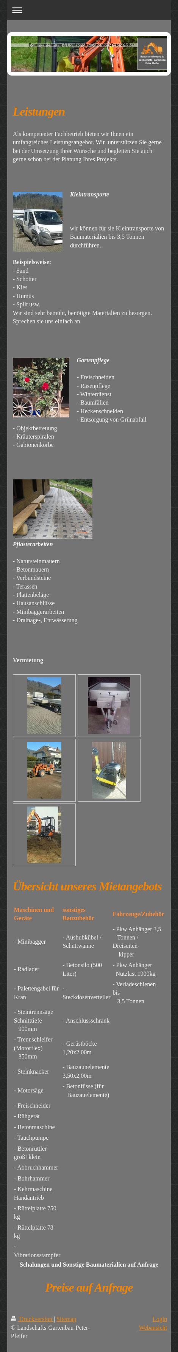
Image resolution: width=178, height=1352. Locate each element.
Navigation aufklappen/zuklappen (89, 10)
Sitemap (66, 1319)
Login (160, 1319)
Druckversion (32, 1319)
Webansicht (153, 1327)
